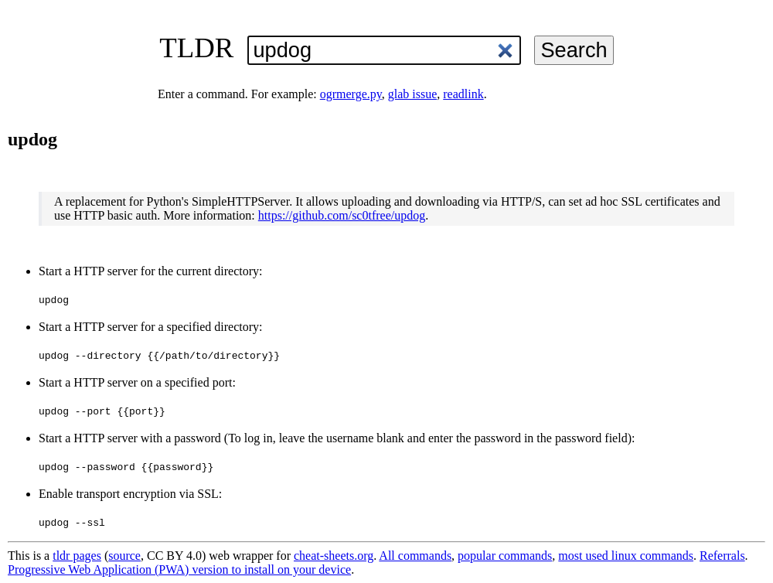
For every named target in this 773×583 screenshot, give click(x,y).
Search (573, 50)
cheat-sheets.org (333, 555)
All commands (415, 555)
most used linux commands (625, 555)
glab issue (413, 94)
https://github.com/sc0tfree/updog (341, 215)
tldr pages (77, 555)
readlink (463, 94)
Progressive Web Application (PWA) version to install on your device (179, 569)
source (124, 555)
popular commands (505, 555)
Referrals (722, 555)
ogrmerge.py (351, 94)
